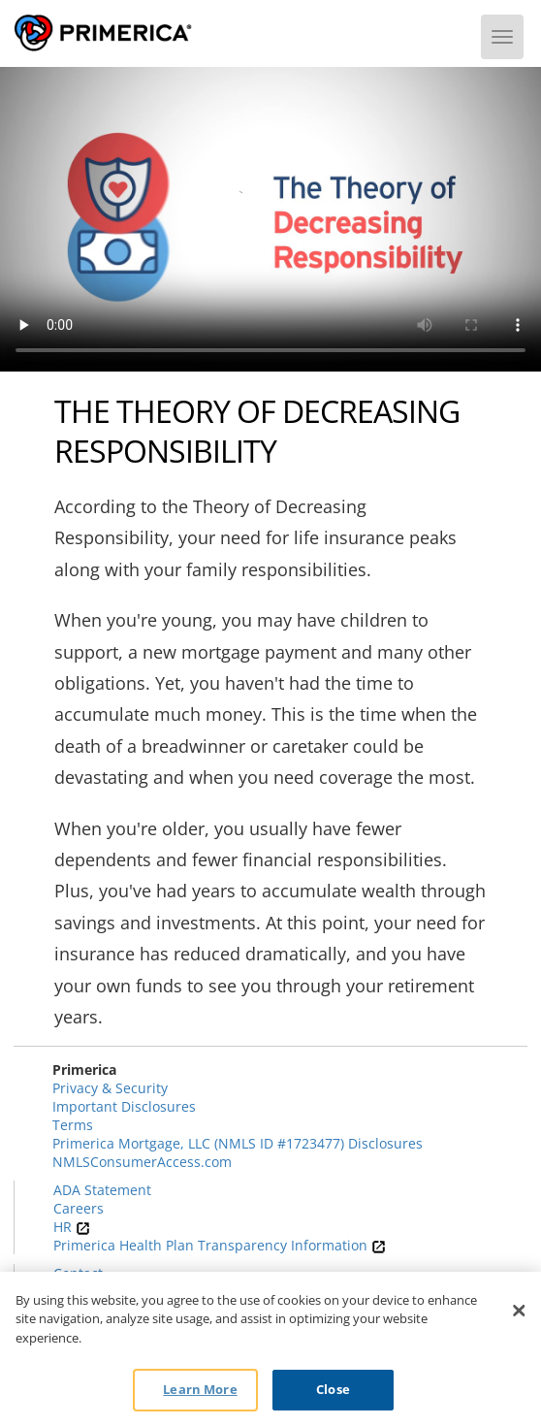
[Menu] (502, 37)
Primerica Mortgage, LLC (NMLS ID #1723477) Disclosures (237, 1143)
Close (333, 1389)
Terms (72, 1125)
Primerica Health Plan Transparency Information (219, 1245)
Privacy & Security (110, 1088)
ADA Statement (102, 1190)
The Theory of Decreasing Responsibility (257, 431)
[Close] (519, 1310)
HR (71, 1226)
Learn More (200, 1389)
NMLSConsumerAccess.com (142, 1161)
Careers (78, 1208)
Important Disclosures (124, 1106)
